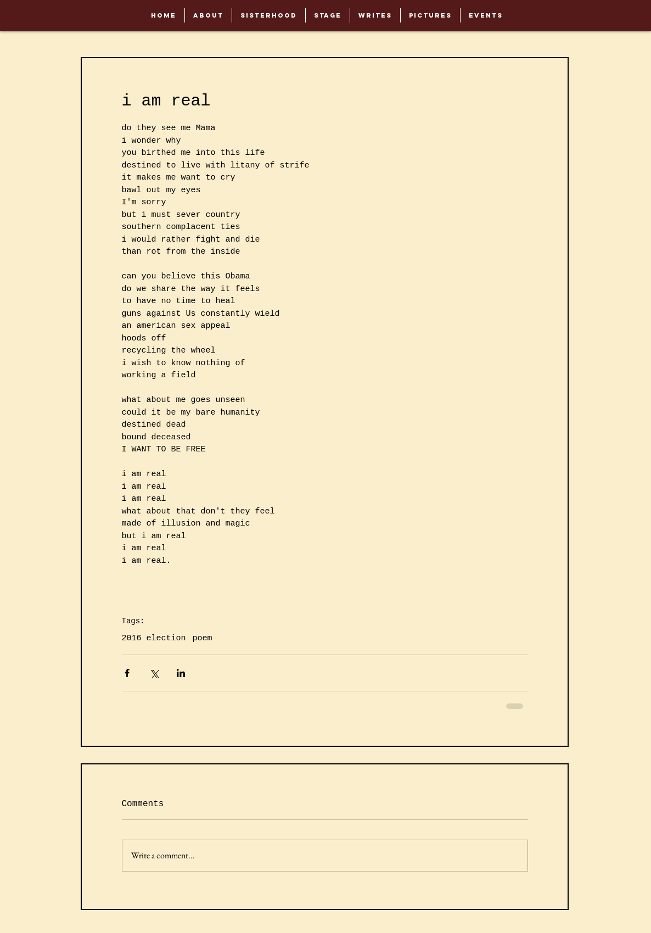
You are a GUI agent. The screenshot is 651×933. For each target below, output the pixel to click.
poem (202, 638)
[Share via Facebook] (127, 673)
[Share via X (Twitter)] (154, 673)
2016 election (154, 638)
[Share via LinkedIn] (181, 673)
